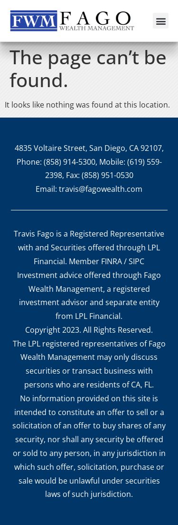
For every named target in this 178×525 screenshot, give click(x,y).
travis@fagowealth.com (100, 189)
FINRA (111, 261)
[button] (161, 21)
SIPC (136, 261)
